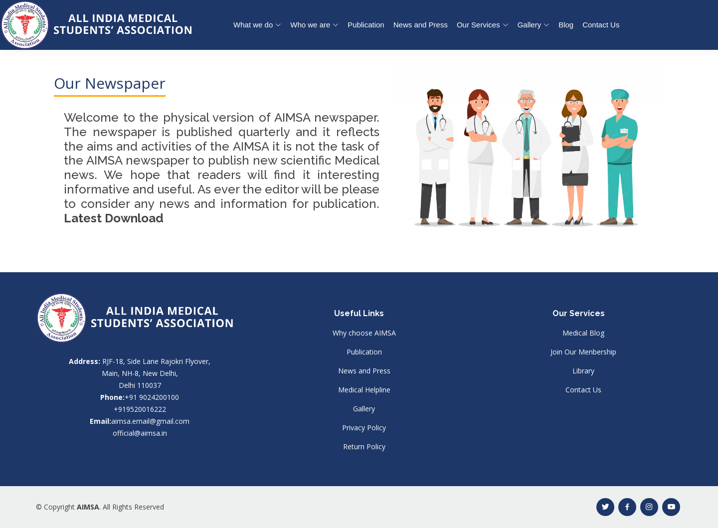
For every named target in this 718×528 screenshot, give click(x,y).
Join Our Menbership (583, 352)
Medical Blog (583, 333)
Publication (366, 24)
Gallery (364, 408)
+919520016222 (140, 409)
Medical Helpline (364, 389)
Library (583, 370)
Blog (565, 24)
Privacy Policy (364, 427)
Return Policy (364, 446)
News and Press (420, 24)
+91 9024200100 (152, 397)
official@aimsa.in (140, 433)
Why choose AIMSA (364, 333)
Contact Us (600, 24)
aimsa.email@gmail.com (150, 421)
